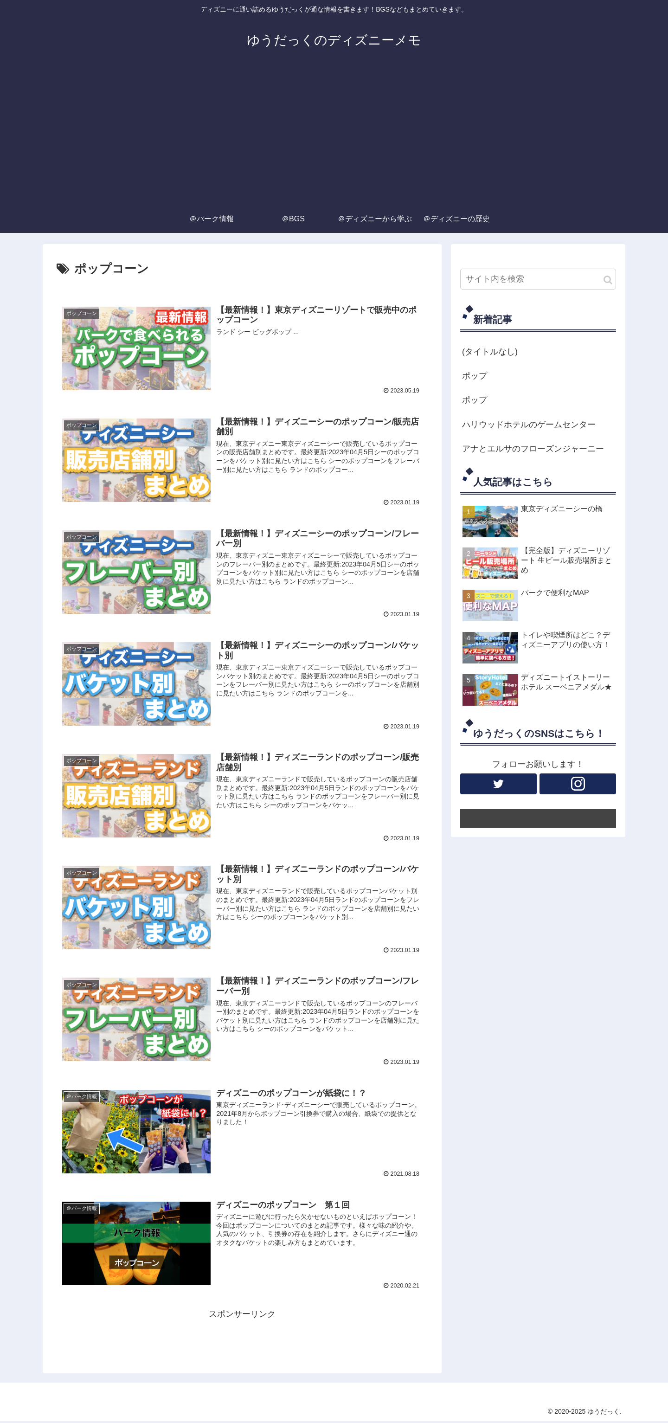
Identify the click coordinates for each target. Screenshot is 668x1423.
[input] (538, 279)
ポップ (474, 375)
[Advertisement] (334, 135)
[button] (608, 280)
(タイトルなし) (490, 351)
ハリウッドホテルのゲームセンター (529, 424)
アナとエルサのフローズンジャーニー (533, 448)
